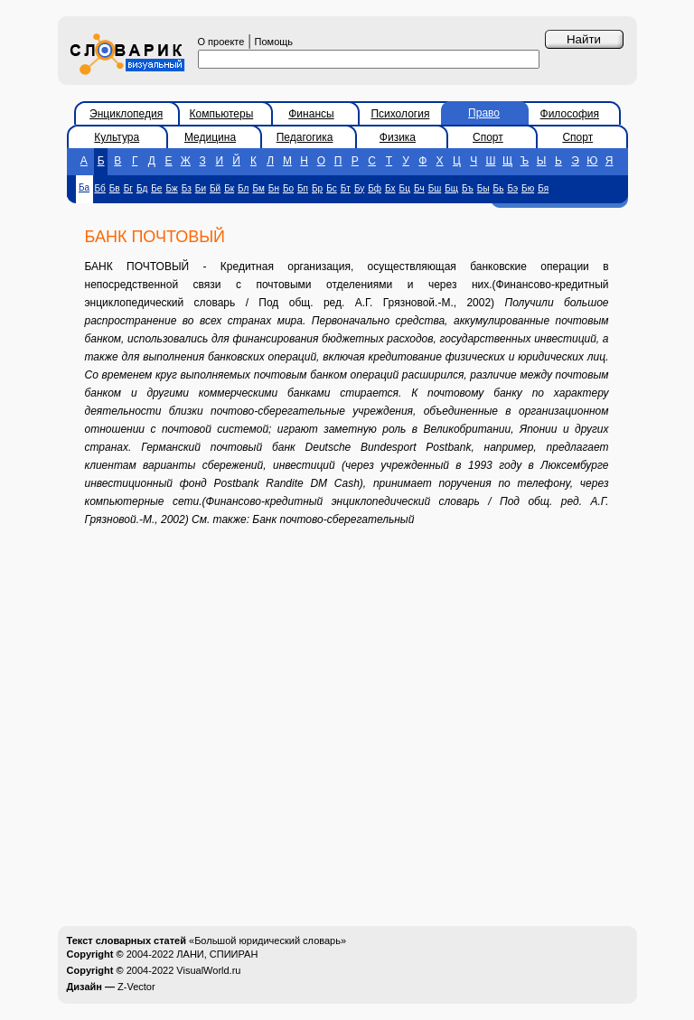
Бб (100, 188)
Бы (483, 188)
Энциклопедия (126, 114)
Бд (141, 188)
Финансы (310, 114)
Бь (498, 188)
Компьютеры (222, 114)
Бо (288, 188)
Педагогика (305, 137)
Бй (215, 188)
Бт (346, 188)
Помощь (274, 41)
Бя (543, 188)
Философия (570, 114)
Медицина (210, 137)
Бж (171, 188)
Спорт (488, 137)
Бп (302, 188)
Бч (419, 188)
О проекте (221, 41)
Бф (374, 188)
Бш (435, 188)
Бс (331, 188)
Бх (390, 188)
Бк (229, 188)
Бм (258, 188)
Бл (243, 188)
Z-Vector (136, 986)
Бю (527, 188)
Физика (398, 137)
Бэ (512, 188)
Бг (128, 188)
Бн (273, 188)
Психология (399, 114)
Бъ (468, 188)
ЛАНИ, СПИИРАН (217, 954)
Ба (84, 187)
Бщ (451, 188)
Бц (404, 188)
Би (200, 188)
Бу (359, 188)
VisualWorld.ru (208, 970)
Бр (317, 188)
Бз (187, 188)
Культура (116, 137)
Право (484, 113)
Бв (114, 188)
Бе (156, 188)
